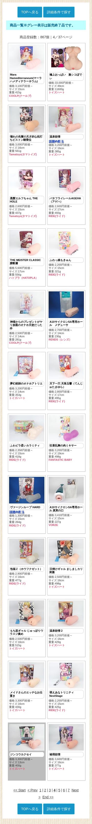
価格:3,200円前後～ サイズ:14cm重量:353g (26, 377)
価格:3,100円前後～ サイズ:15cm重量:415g (26, 71)
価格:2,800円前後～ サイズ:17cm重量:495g (66, 379)
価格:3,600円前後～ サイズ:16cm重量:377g (66, 749)
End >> (47, 800)
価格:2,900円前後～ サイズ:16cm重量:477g (26, 564)
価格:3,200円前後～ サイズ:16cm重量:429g (66, 626)
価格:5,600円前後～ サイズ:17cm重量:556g (26, 255)
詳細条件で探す (59, 12)
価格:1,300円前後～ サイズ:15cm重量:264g (26, 504)
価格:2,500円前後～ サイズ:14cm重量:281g (26, 318)
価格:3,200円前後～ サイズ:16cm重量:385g (66, 131)
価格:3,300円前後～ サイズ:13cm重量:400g (26, 749)
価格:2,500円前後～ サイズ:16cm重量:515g (26, 627)
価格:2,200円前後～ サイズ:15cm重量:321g (66, 253)
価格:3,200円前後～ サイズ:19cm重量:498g (66, 440)
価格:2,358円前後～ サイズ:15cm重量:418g (26, 440)
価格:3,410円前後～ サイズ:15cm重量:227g (66, 503)
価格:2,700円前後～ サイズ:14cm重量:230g (66, 317)
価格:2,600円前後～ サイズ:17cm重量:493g (66, 193)
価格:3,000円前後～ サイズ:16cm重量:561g (26, 131)
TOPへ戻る (30, 12)
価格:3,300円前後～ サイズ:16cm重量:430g (26, 689)
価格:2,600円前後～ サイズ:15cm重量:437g (26, 193)
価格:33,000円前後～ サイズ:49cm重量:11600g (66, 69)
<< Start (19, 793)
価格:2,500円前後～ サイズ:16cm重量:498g (66, 565)
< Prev (32, 793)
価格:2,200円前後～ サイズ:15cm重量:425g (66, 689)
